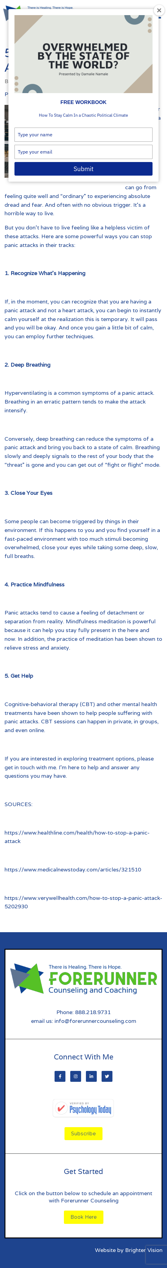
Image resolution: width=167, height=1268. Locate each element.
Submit (83, 168)
